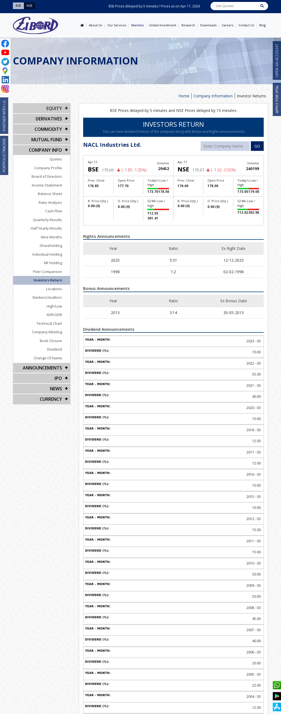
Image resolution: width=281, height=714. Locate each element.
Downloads (208, 25)
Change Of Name (47, 357)
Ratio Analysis (50, 202)
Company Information (213, 95)
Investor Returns (251, 95)
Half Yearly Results (46, 228)
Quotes (56, 159)
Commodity (48, 129)
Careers (227, 25)
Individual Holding (47, 254)
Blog (262, 25)
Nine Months (51, 237)
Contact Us (246, 25)
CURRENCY (51, 399)
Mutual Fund (46, 140)
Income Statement (47, 185)
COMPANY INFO (45, 150)
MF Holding (53, 262)
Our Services (116, 25)
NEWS (56, 389)
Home (183, 95)
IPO (58, 378)
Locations (54, 288)
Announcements (42, 368)
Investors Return (47, 280)
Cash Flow (53, 210)
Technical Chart (49, 323)
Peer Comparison (47, 271)
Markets (137, 25)
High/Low (54, 306)
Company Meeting (47, 331)
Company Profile (48, 167)
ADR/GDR (54, 314)
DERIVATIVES (49, 119)
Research (188, 25)
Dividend (54, 349)
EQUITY (54, 108)
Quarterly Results (47, 219)
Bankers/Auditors (47, 297)
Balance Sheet (50, 193)
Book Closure (51, 340)
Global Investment (162, 25)
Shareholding (51, 245)
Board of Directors (47, 176)
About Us (95, 25)
